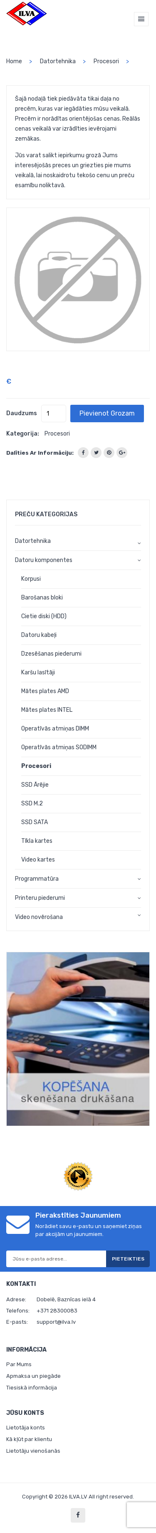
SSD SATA (34, 822)
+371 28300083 (57, 1311)
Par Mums (19, 1364)
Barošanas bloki (42, 597)
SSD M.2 (32, 803)
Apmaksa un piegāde (33, 1376)
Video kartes (38, 859)
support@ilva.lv (56, 1322)
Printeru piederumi (40, 897)
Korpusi (31, 578)
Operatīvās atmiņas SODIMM (59, 747)
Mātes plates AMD (45, 691)
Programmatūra (37, 878)
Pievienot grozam (107, 413)
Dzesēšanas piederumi (51, 653)
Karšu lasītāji (38, 672)
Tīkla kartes (36, 841)
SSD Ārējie (35, 784)
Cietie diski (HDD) (44, 616)
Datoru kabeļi (39, 635)
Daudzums (21, 413)
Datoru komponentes (43, 560)
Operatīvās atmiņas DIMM (55, 728)
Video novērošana (39, 917)
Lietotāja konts (25, 1427)
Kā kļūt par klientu (29, 1439)
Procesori (106, 61)
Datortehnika (58, 61)
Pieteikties (128, 1259)
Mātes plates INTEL (46, 709)
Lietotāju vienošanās (33, 1451)
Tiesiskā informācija (31, 1387)
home (14, 61)
